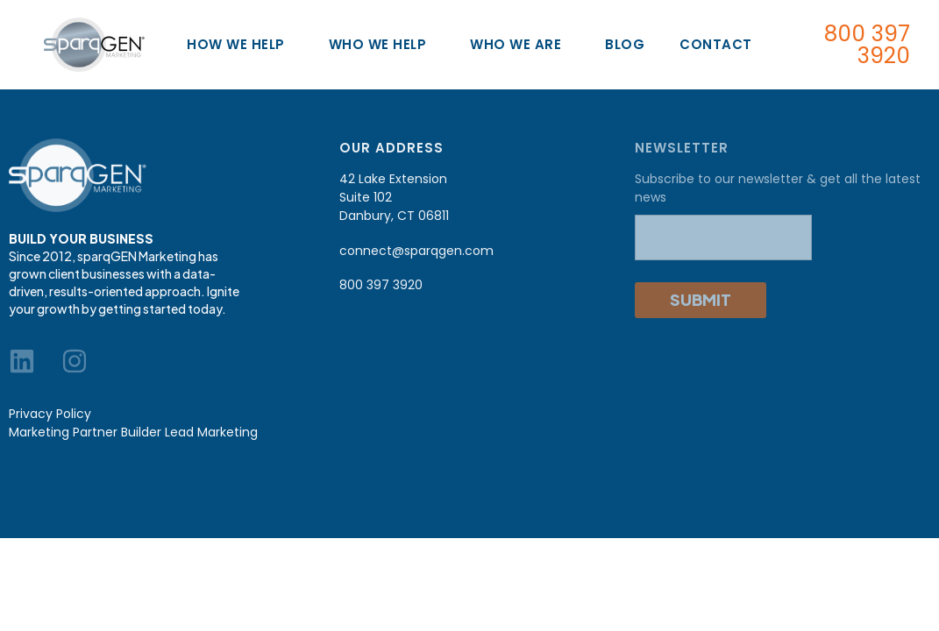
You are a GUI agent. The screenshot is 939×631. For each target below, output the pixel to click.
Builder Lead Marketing (189, 432)
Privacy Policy (50, 413)
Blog (624, 44)
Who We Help (382, 44)
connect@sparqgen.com (416, 250)
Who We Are (520, 44)
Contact (715, 44)
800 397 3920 (867, 44)
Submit (700, 299)
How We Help (240, 44)
